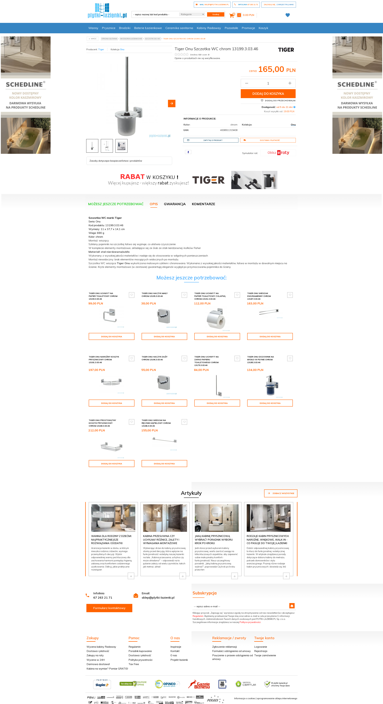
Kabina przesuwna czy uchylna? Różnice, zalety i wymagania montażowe (161, 539)
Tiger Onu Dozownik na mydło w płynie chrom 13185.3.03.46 (260, 359)
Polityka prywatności (140, 659)
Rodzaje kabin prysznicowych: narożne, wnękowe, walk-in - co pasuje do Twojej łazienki (268, 539)
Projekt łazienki (179, 659)
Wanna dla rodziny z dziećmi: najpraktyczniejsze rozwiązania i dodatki (111, 539)
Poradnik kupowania (140, 651)
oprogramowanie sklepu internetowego (277, 698)
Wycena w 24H (96, 659)
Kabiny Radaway (209, 28)
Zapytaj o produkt (205, 140)
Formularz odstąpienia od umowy (231, 651)
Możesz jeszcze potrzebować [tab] (116, 204)
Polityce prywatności (250, 622)
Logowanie (260, 646)
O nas (173, 655)
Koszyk (263, 28)
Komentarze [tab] (203, 204)
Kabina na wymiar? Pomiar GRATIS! (107, 668)
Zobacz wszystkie (280, 493)
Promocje (248, 28)
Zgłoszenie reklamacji (224, 646)
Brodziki (124, 28)
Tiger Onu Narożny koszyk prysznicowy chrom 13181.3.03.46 (104, 359)
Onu (122, 49)
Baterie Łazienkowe (148, 28)
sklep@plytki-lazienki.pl (158, 597)
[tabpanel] (191, 241)
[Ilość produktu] (268, 83)
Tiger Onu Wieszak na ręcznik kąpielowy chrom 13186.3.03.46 (156, 423)
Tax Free (133, 664)
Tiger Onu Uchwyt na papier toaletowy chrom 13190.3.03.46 (103, 296)
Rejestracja (260, 651)
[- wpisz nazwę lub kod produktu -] (154, 14)
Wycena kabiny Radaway (101, 646)
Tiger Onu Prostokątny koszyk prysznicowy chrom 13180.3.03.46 (102, 423)
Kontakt (175, 651)
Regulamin (198, 616)
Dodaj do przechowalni (278, 100)
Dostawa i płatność (262, 140)
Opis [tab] (154, 204)
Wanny (93, 28)
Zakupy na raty (95, 655)
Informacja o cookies (244, 698)
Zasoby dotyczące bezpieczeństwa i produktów (116, 160)
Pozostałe (231, 28)
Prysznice (108, 28)
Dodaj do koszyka (268, 94)
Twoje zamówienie (265, 655)
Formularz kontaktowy (109, 608)
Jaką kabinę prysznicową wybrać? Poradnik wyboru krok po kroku (214, 539)
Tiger (101, 49)
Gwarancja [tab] (175, 204)
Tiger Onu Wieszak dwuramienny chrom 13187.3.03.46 (259, 296)
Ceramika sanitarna (179, 28)
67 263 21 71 (102, 597)
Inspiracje (175, 646)
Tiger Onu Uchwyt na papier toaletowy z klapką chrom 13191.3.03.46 (209, 296)
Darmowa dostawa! (98, 664)
